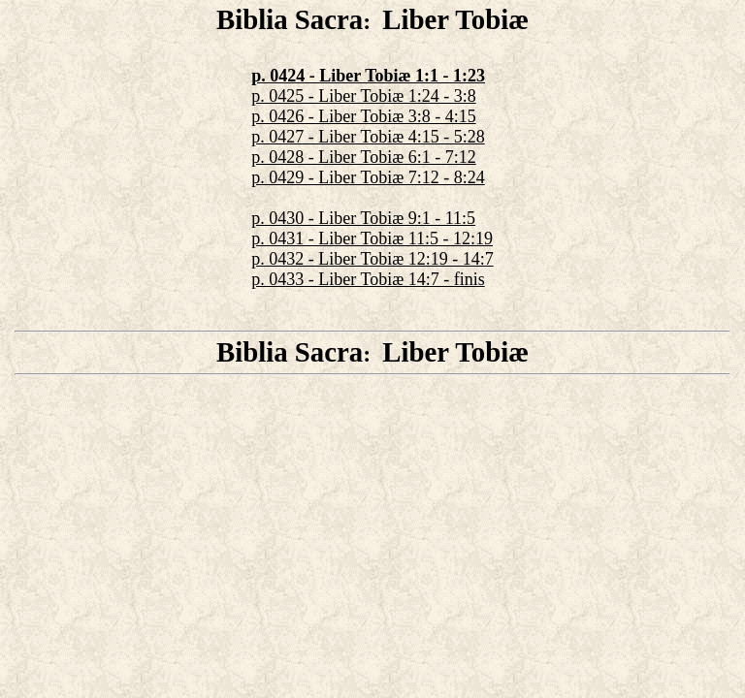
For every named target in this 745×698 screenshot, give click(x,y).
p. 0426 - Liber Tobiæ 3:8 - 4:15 (363, 116)
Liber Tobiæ (455, 19)
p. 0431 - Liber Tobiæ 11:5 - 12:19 (372, 238)
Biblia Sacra (289, 19)
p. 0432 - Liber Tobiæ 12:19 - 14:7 (372, 259)
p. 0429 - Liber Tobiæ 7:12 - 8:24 (367, 177)
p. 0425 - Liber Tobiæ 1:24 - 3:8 (363, 96)
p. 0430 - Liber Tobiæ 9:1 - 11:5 (363, 218)
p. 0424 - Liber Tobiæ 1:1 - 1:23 (368, 75)
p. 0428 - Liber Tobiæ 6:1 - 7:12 (363, 157)
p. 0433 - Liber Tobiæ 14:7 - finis (367, 279)
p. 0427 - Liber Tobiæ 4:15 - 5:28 (367, 136)
